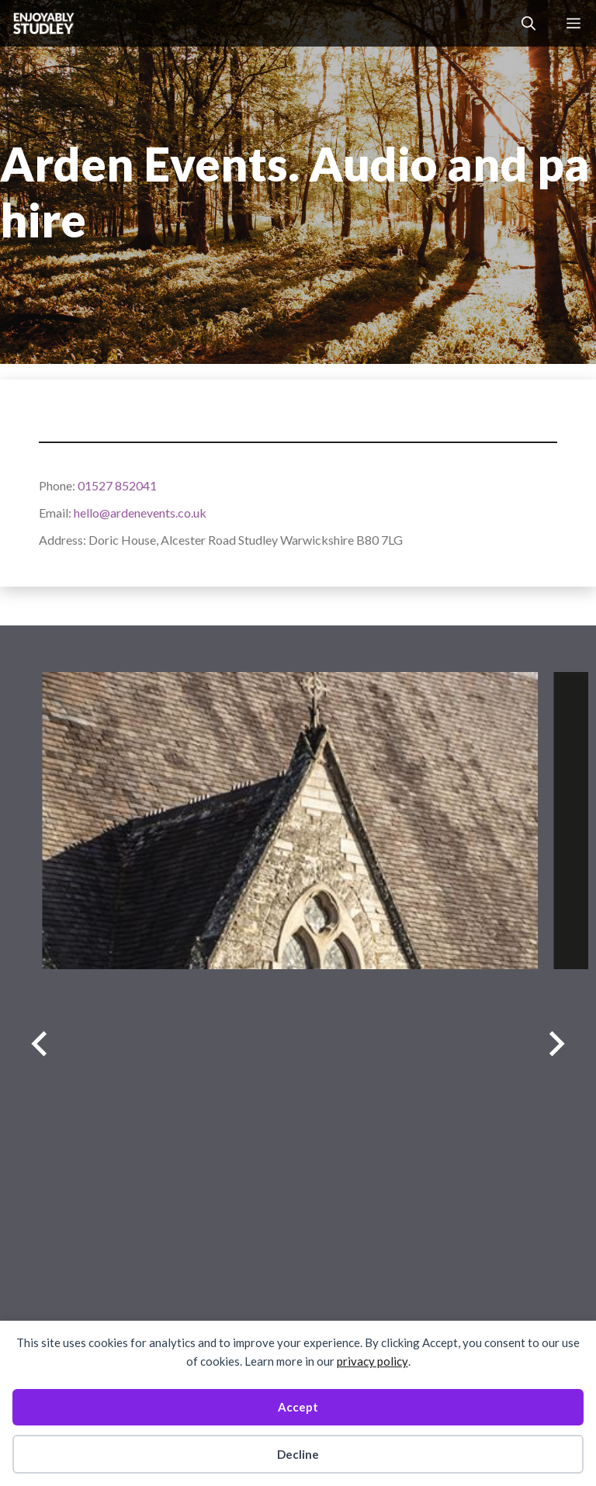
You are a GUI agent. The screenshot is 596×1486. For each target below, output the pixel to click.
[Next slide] (556, 1043)
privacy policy (372, 1361)
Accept (298, 1407)
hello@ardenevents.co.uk (140, 512)
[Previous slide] (39, 1043)
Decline (298, 1454)
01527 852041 (117, 485)
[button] (528, 23)
